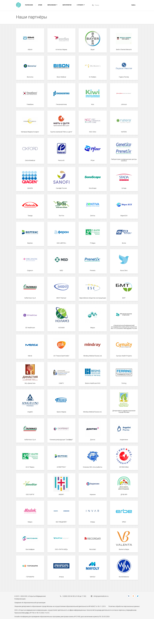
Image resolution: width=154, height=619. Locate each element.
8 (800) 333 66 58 (68, 596)
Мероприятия (67, 5)
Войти (133, 5)
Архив (40, 5)
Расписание (29, 5)
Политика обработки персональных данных (124, 606)
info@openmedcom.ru (101, 596)
